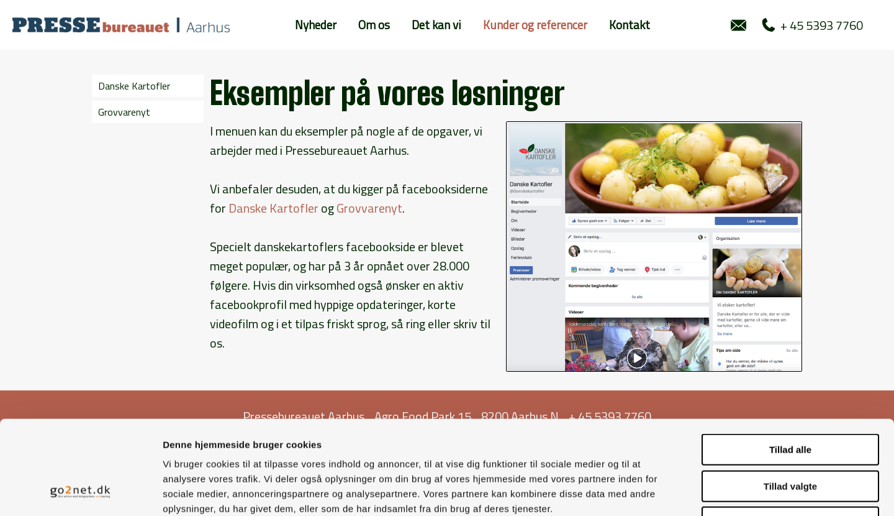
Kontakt (629, 25)
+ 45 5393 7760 (812, 25)
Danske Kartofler (134, 85)
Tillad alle (790, 364)
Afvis (790, 436)
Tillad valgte (790, 400)
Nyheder (315, 25)
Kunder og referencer (535, 25)
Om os (374, 25)
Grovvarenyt (124, 111)
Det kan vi (436, 25)
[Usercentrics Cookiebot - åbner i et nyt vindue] (80, 491)
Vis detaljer (645, 491)
